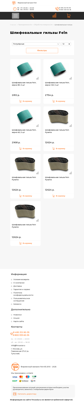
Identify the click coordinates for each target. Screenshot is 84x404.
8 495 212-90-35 (65, 8)
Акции (16, 318)
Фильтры (42, 50)
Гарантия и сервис (21, 289)
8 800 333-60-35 (65, 10)
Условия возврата (21, 279)
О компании (18, 283)
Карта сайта (18, 321)
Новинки (17, 315)
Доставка (17, 286)
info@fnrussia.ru (18, 345)
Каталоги (17, 304)
